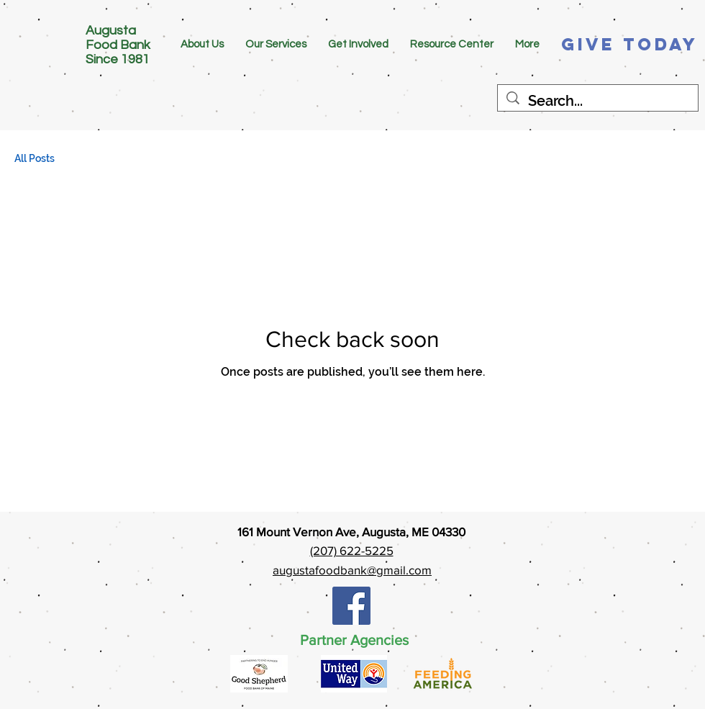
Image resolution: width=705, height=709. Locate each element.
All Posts (34, 158)
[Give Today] (630, 44)
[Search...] (598, 101)
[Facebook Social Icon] (351, 606)
